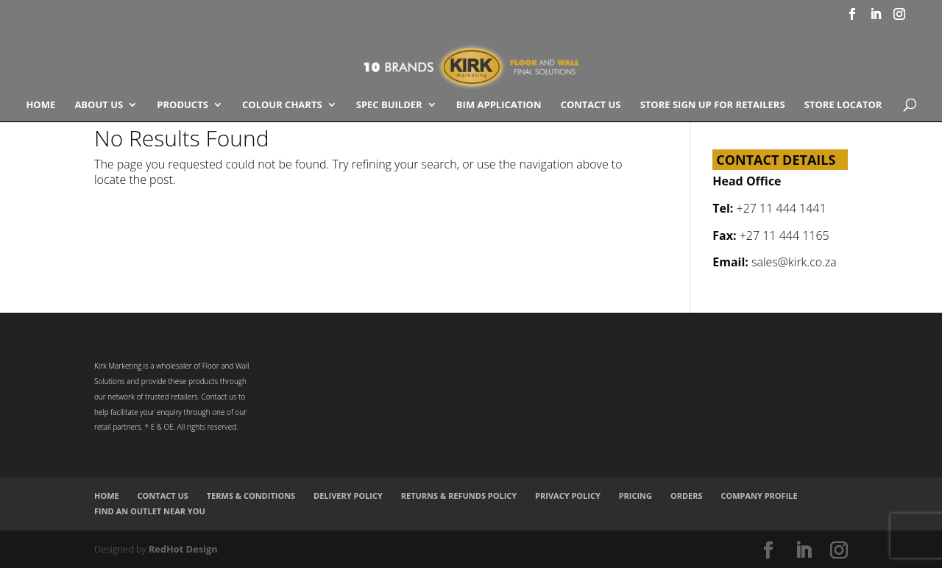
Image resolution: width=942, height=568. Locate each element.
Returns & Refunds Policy (459, 495)
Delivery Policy (348, 495)
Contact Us (591, 105)
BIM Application (499, 105)
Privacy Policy (568, 495)
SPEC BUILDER (389, 105)
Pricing (635, 495)
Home (40, 105)
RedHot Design (183, 548)
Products (182, 105)
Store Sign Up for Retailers (712, 105)
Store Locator (843, 105)
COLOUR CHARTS (282, 105)
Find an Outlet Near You (149, 510)
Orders (686, 495)
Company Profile (758, 495)
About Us (98, 105)
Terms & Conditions (251, 495)
